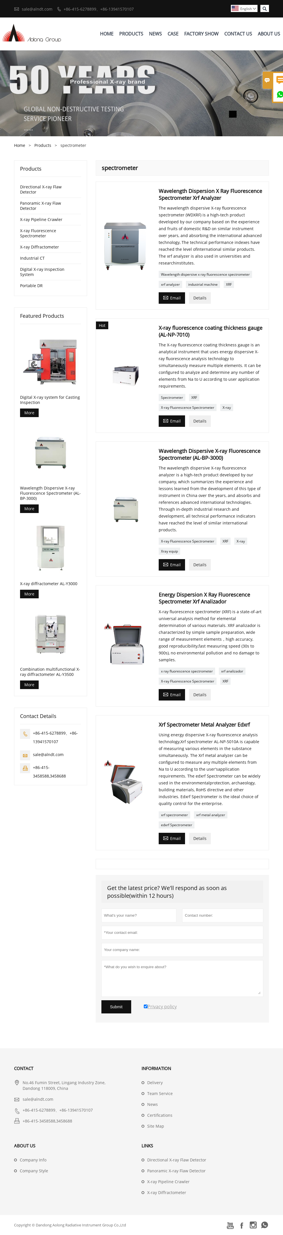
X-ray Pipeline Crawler (41, 219)
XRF (229, 284)
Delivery (155, 1082)
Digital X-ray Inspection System (42, 272)
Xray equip (169, 551)
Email (172, 297)
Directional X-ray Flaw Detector (41, 189)
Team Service (160, 1093)
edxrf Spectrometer (176, 824)
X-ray (227, 407)
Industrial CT (32, 258)
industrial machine (203, 284)
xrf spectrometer (174, 814)
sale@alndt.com (37, 9)
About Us (269, 34)
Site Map (155, 1126)
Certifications (159, 1115)
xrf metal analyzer (210, 814)
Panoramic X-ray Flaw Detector (40, 205)
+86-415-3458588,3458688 (47, 1121)
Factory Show (201, 34)
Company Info (33, 1160)
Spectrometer (172, 397)
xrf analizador (232, 671)
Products (131, 34)
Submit (116, 1007)
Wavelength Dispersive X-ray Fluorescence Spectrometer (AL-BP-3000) (50, 493)
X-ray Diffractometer (39, 247)
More (29, 412)
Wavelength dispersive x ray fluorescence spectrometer (205, 274)
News (155, 34)
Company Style (34, 1170)
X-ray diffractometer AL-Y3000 (48, 583)
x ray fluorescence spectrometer (187, 671)
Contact (23, 1068)
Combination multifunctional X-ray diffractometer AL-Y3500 (50, 672)
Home (106, 34)
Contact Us (238, 34)
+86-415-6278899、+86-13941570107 (99, 9)
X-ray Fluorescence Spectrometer (187, 407)
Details (200, 298)
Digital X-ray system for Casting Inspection (50, 400)
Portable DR (31, 285)
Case (173, 34)
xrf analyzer (170, 284)
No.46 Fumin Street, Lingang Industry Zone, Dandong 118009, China (64, 1085)
